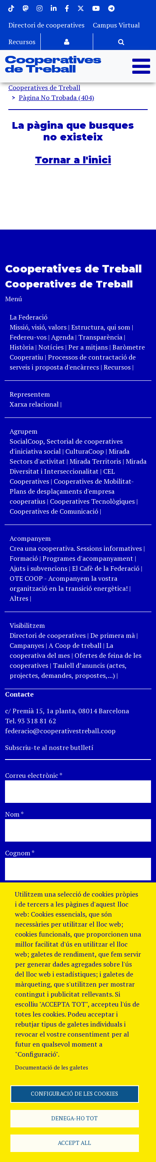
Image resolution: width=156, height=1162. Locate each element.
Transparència (100, 337)
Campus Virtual (116, 25)
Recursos (21, 41)
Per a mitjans (88, 347)
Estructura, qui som (100, 327)
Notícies (51, 347)
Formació (24, 558)
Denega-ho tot (74, 1118)
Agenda (63, 337)
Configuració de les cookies (74, 1093)
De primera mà (112, 635)
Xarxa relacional (34, 404)
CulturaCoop (84, 451)
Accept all (74, 1143)
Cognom (20, 852)
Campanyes (27, 645)
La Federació (28, 317)
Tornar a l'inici (73, 160)
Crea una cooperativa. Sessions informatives (76, 548)
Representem (30, 394)
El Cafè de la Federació (105, 568)
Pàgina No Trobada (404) (56, 97)
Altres (19, 598)
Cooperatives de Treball (53, 65)
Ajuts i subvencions (38, 568)
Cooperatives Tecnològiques (92, 501)
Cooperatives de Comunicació (54, 511)
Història (22, 347)
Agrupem (23, 431)
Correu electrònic (33, 775)
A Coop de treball (75, 645)
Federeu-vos (28, 337)
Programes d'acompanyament (87, 558)
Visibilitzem (27, 625)
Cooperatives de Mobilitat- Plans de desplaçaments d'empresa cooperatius (72, 491)
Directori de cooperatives (46, 25)
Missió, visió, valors (38, 327)
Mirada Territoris (95, 461)
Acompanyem (30, 538)
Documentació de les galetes (51, 1067)
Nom (14, 814)
